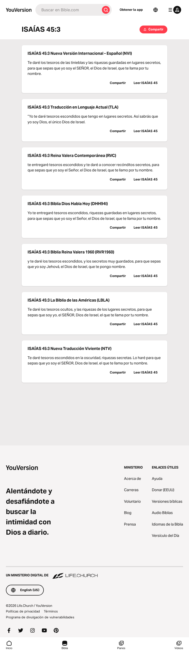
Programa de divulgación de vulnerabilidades (40, 617)
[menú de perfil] (173, 10)
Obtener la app (131, 10)
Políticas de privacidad (23, 611)
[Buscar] (67, 10)
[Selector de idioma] (155, 10)
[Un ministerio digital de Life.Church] (94, 573)
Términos (51, 611)
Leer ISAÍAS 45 (146, 83)
